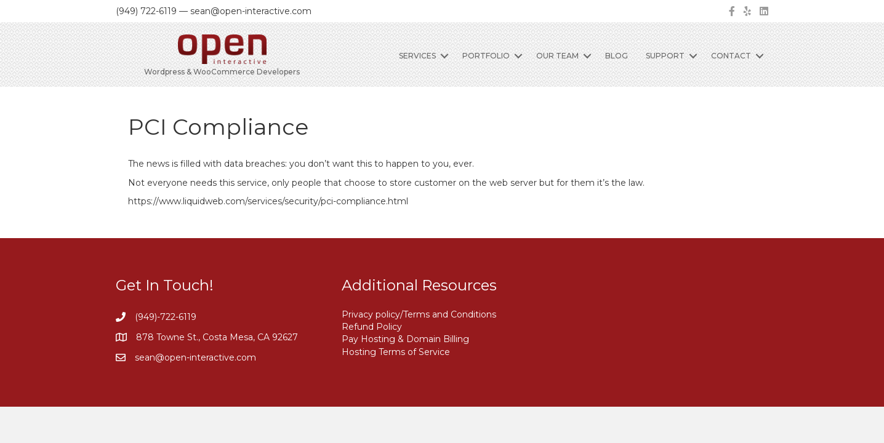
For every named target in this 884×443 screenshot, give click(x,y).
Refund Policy (372, 326)
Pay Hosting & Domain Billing (405, 339)
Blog (616, 55)
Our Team (557, 55)
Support (665, 55)
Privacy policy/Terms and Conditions (419, 314)
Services (417, 55)
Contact (731, 55)
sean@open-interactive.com (195, 357)
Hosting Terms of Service (396, 351)
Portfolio (486, 55)
